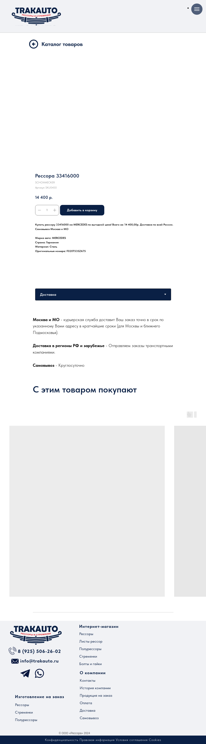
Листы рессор (90, 641)
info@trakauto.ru (39, 661)
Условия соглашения (132, 740)
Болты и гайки (90, 664)
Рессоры (86, 634)
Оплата (86, 703)
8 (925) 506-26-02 (39, 651)
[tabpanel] (103, 342)
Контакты (87, 680)
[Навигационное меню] (196, 9)
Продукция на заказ (96, 695)
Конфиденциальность (61, 740)
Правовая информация (97, 740)
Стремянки (88, 656)
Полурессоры (90, 649)
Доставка (87, 710)
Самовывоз (89, 718)
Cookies (155, 740)
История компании (95, 688)
